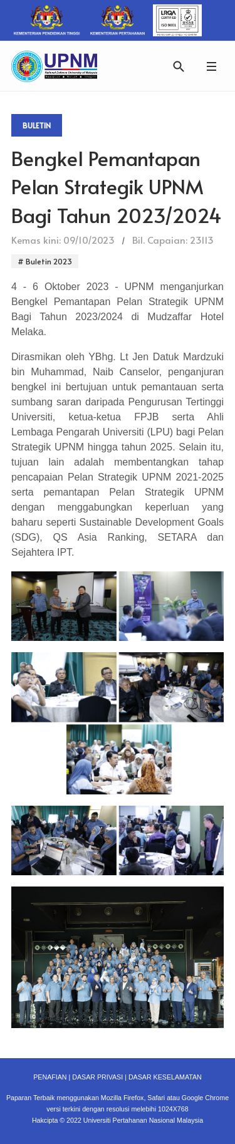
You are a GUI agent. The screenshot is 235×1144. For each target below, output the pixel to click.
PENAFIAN (49, 1077)
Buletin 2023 (48, 261)
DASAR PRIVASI (97, 1077)
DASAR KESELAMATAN (165, 1077)
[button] (211, 66)
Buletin (37, 125)
